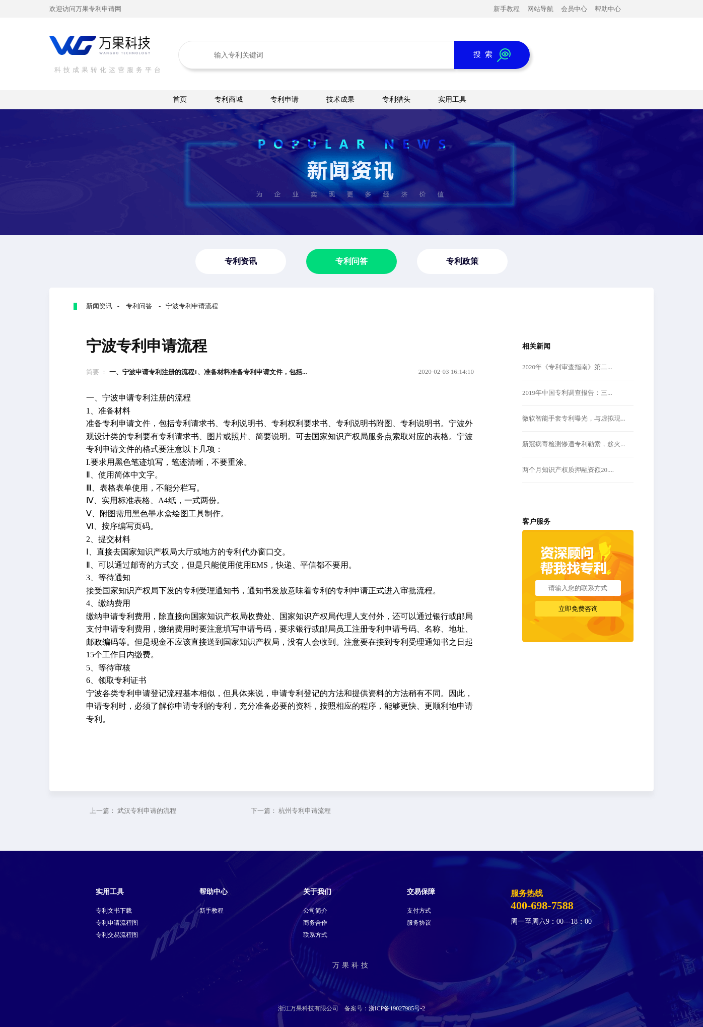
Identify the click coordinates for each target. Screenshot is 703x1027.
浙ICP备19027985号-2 (397, 1008)
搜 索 (492, 55)
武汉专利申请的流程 (146, 810)
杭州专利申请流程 (304, 810)
